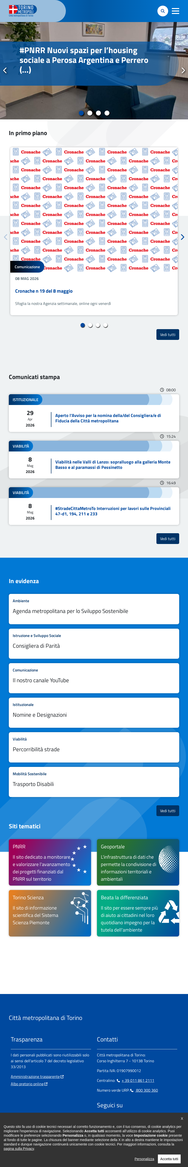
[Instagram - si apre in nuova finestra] (108, 1120)
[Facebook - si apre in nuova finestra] (100, 1120)
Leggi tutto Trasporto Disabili (94, 782)
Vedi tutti (169, 334)
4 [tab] (107, 113)
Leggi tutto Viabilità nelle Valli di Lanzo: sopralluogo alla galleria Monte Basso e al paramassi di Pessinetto (94, 459)
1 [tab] (81, 113)
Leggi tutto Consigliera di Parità (94, 644)
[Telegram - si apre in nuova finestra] (124, 1120)
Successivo (183, 70)
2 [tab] (89, 113)
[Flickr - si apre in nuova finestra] (147, 1120)
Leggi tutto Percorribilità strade (94, 747)
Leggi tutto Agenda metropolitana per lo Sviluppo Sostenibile (94, 609)
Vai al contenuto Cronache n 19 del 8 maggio (94, 231)
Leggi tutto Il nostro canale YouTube (94, 678)
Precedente (5, 70)
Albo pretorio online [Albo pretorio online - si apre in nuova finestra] (27, 1084)
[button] (175, 11)
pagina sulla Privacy (19, 1157)
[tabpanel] (94, 70)
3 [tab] (98, 113)
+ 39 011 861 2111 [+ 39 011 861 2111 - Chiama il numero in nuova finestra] (135, 1080)
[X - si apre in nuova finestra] (131, 1120)
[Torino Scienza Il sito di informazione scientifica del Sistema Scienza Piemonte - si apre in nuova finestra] (50, 913)
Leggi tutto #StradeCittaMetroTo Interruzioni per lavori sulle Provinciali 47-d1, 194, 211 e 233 (94, 506)
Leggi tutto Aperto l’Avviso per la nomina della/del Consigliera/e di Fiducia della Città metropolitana (94, 413)
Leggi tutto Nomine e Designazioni (94, 713)
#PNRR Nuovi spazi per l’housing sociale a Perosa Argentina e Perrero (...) (84, 60)
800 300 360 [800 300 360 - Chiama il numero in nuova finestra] (143, 1090)
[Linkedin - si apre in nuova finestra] (116, 1120)
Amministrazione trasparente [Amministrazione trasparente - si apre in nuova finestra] (35, 1076)
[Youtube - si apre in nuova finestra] (139, 1120)
